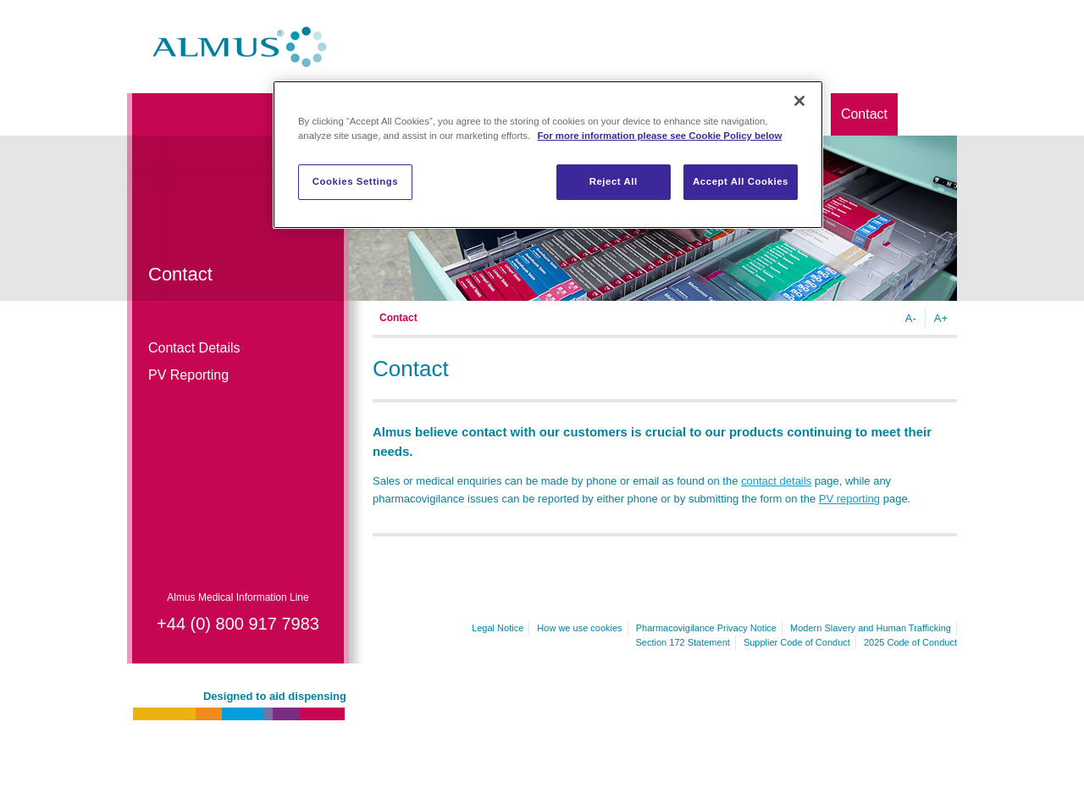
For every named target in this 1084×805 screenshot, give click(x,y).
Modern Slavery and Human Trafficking (870, 628)
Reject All (613, 181)
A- (910, 318)
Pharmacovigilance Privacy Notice (706, 628)
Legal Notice (497, 628)
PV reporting (849, 498)
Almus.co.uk (240, 46)
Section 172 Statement (683, 642)
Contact (864, 114)
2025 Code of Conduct (910, 642)
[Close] (799, 100)
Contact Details (194, 348)
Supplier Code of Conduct (797, 642)
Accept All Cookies (740, 181)
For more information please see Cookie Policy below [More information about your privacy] (659, 135)
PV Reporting (188, 375)
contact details (776, 481)
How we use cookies (579, 628)
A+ (941, 318)
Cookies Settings (355, 181)
